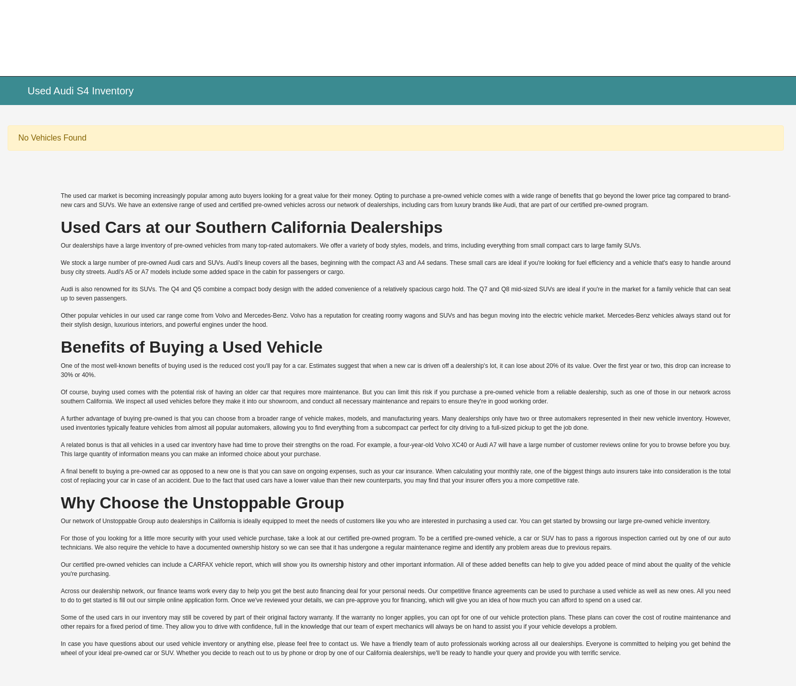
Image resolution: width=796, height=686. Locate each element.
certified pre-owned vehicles (111, 564)
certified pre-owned (256, 205)
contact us (343, 643)
